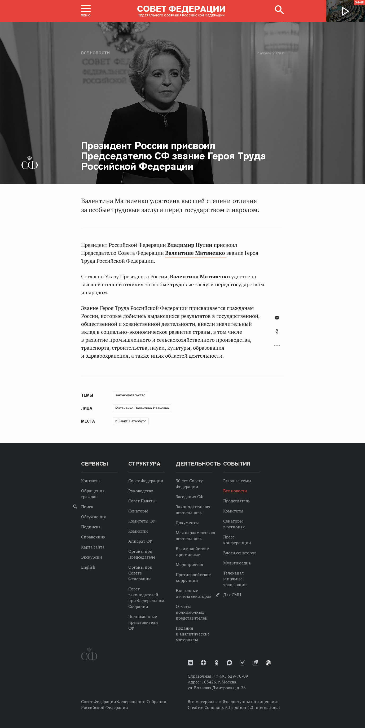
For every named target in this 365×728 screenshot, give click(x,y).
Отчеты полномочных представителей (192, 612)
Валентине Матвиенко (195, 252)
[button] (86, 11)
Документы (187, 522)
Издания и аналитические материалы (193, 633)
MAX (229, 662)
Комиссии (138, 531)
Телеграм (242, 662)
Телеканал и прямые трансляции (235, 578)
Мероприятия (189, 564)
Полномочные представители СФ (143, 622)
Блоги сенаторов (239, 552)
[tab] (277, 334)
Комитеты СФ (142, 521)
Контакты (90, 480)
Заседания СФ (189, 496)
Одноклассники (277, 331)
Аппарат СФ (140, 541)
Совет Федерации (145, 480)
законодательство (130, 395)
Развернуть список (277, 345)
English (88, 567)
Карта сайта (92, 547)
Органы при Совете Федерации (140, 572)
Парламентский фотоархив (268, 662)
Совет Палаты (142, 500)
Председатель (236, 500)
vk (190, 662)
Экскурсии (91, 557)
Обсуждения (93, 516)
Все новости (95, 53)
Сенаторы (138, 511)
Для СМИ (232, 594)
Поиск (87, 506)
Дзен (203, 662)
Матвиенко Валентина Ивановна (142, 408)
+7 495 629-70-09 (231, 676)
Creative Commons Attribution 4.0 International (234, 707)
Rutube (255, 662)
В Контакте (277, 317)
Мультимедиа (237, 562)
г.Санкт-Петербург (130, 421)
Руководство (140, 490)
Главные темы (237, 480)
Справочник (93, 537)
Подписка (90, 526)
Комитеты (233, 511)
